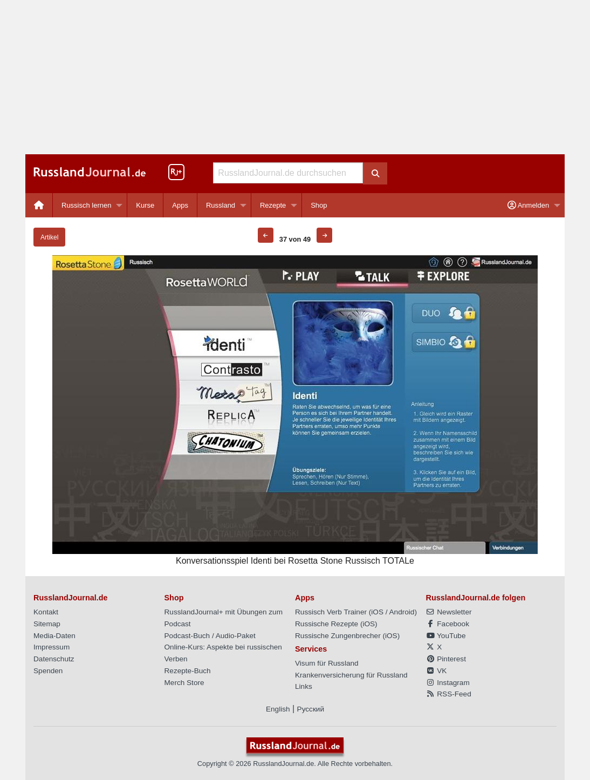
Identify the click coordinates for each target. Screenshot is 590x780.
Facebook (447, 624)
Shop (319, 205)
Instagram (448, 683)
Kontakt (45, 612)
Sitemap (46, 624)
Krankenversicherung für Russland (351, 675)
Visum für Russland (327, 663)
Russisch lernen (86, 205)
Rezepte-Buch (187, 671)
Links (303, 686)
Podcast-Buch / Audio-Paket (210, 636)
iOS (377, 612)
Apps (180, 205)
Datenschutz (53, 659)
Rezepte (273, 205)
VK (436, 671)
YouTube (446, 636)
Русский (310, 709)
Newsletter (449, 612)
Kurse (145, 205)
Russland (220, 205)
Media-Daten (54, 636)
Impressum (51, 647)
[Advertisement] (295, 77)
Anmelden (528, 205)
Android (402, 612)
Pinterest (446, 659)
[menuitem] (39, 205)
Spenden (48, 671)
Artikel (49, 237)
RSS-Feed (448, 694)
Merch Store (184, 683)
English (278, 709)
